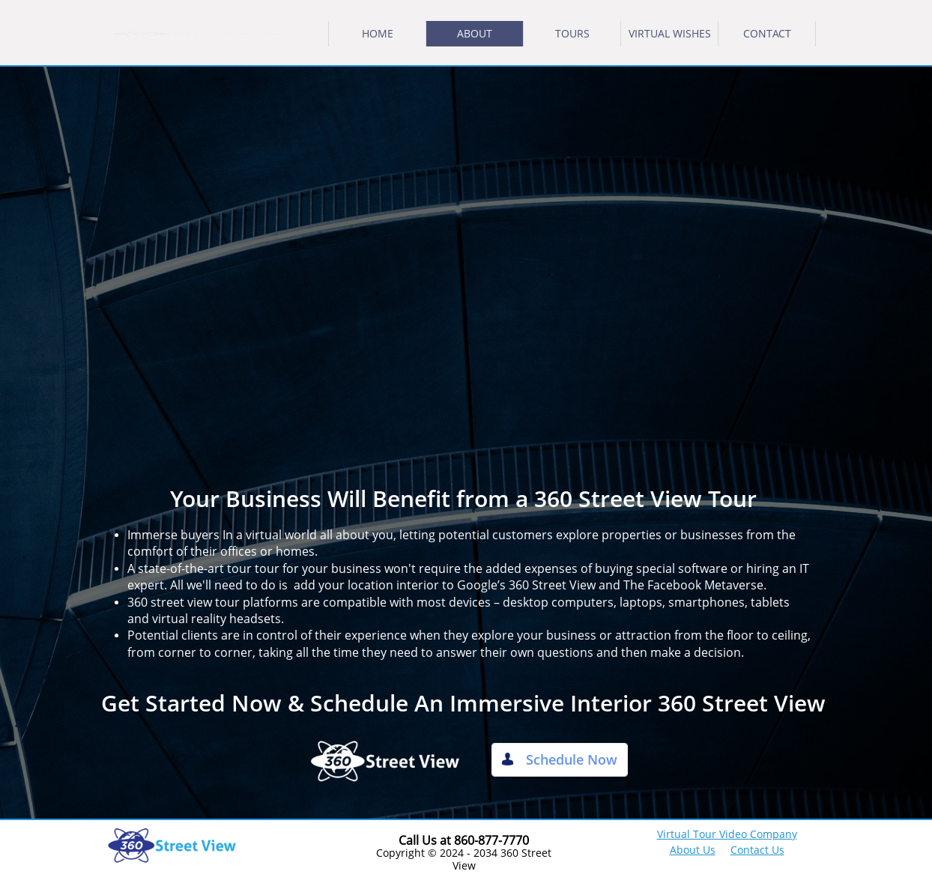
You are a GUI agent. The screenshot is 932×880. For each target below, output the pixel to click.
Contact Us (757, 850)
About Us (692, 850)
